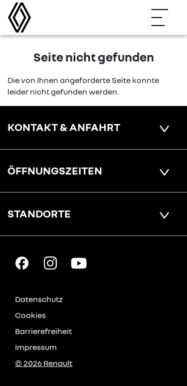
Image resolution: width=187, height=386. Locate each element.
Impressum (36, 347)
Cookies (30, 315)
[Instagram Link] (50, 263)
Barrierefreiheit (43, 331)
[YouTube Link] (78, 263)
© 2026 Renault (43, 363)
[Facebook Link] (21, 263)
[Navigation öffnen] (165, 18)
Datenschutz (39, 299)
